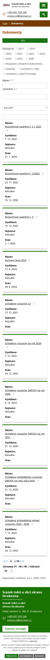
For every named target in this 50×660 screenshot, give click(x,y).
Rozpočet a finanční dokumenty (24, 63)
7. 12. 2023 (11, 139)
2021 (20, 53)
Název (6, 80)
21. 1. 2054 (11, 156)
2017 (21, 48)
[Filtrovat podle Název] (25, 86)
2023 (42, 53)
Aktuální (10, 147)
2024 (8, 58)
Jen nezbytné (25, 656)
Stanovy (10, 68)
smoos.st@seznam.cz (19, 16)
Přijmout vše (11, 656)
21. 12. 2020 (11, 446)
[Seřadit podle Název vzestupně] (12, 79)
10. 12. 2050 (11, 200)
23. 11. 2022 (11, 182)
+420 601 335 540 (17, 12)
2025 (20, 58)
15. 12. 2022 (11, 225)
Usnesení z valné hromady (21, 73)
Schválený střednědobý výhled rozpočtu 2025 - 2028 (22, 522)
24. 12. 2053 (11, 373)
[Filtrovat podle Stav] (25, 107)
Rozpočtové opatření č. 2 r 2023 (23, 128)
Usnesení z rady (30, 68)
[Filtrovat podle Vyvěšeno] (25, 96)
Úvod (4, 23)
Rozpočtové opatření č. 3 (21, 217)
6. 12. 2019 (11, 402)
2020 (8, 53)
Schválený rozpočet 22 (20, 303)
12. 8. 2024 (11, 269)
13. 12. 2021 (11, 312)
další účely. (34, 641)
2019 (32, 48)
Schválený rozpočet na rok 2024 (23, 345)
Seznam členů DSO (18, 260)
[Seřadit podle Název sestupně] (12, 80)
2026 (31, 58)
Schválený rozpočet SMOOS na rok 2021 (25, 435)
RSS (33, 40)
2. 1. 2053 (10, 243)
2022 (31, 53)
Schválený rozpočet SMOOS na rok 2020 (25, 392)
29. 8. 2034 (11, 286)
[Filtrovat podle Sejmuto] (25, 117)
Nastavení (39, 656)
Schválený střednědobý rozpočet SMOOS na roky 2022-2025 (23, 478)
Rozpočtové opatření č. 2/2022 (25, 173)
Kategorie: (8, 48)
